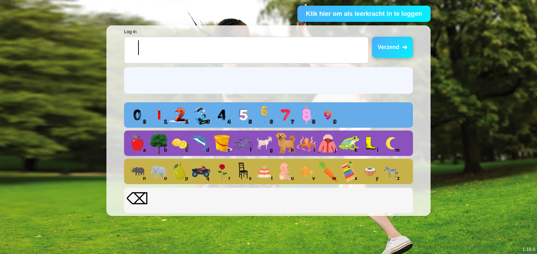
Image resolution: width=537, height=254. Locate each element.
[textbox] (246, 50)
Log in (130, 31)
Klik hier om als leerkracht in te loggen (364, 13)
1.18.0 (529, 249)
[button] (137, 115)
